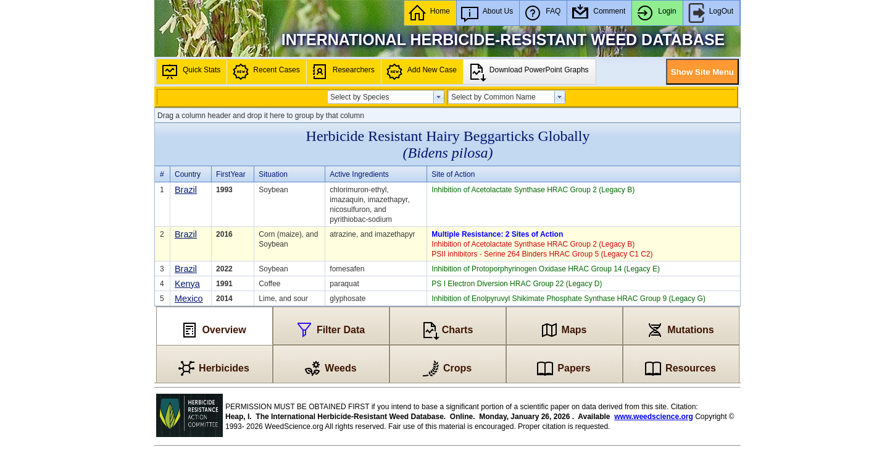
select (438, 97)
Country (188, 174)
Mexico (189, 299)
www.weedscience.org (653, 416)
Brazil (186, 190)
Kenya (187, 284)
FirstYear (231, 174)
